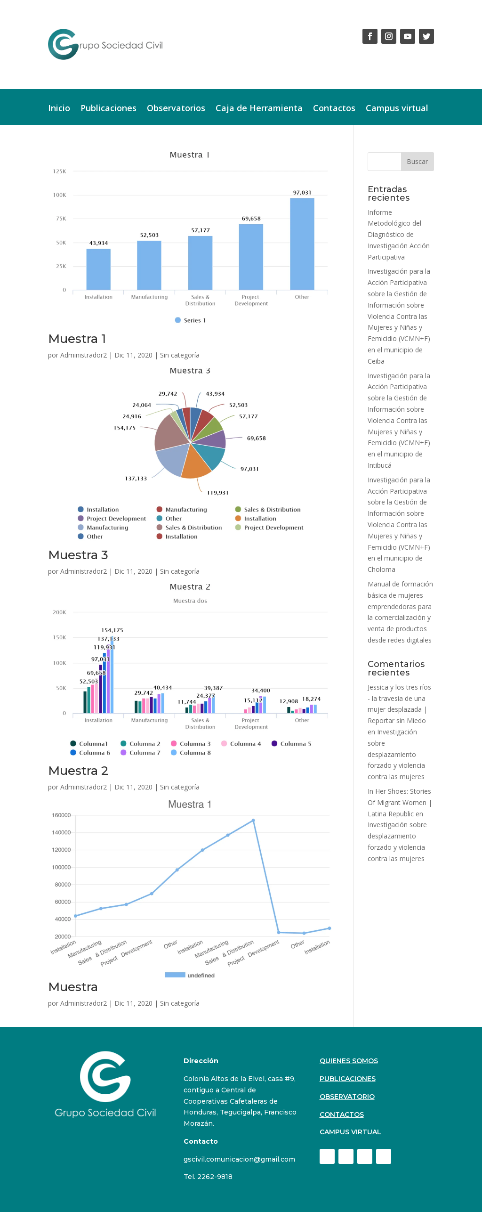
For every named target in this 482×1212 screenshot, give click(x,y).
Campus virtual (397, 109)
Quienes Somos (349, 1061)
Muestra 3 (78, 554)
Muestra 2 (78, 770)
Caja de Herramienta (259, 109)
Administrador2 (83, 354)
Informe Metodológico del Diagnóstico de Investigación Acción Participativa (399, 234)
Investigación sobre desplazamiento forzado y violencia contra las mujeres (396, 754)
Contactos (334, 109)
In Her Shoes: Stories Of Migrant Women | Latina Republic (400, 802)
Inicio (59, 109)
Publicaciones (108, 109)
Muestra (73, 986)
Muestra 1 (77, 338)
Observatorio (347, 1096)
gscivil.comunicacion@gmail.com (239, 1159)
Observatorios (176, 109)
